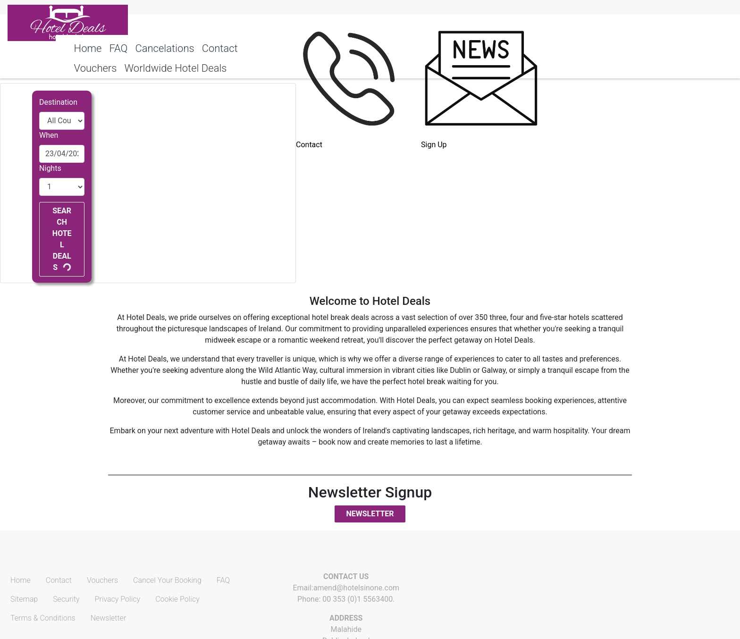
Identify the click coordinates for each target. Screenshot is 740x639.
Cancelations (164, 48)
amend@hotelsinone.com (356, 587)
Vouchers (102, 580)
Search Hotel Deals (62, 239)
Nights (50, 168)
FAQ (118, 48)
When (48, 135)
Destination (58, 102)
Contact (220, 48)
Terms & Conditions (43, 618)
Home (88, 48)
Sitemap (24, 599)
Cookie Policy (177, 599)
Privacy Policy (117, 599)
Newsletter (370, 513)
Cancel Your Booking (167, 580)
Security (66, 599)
